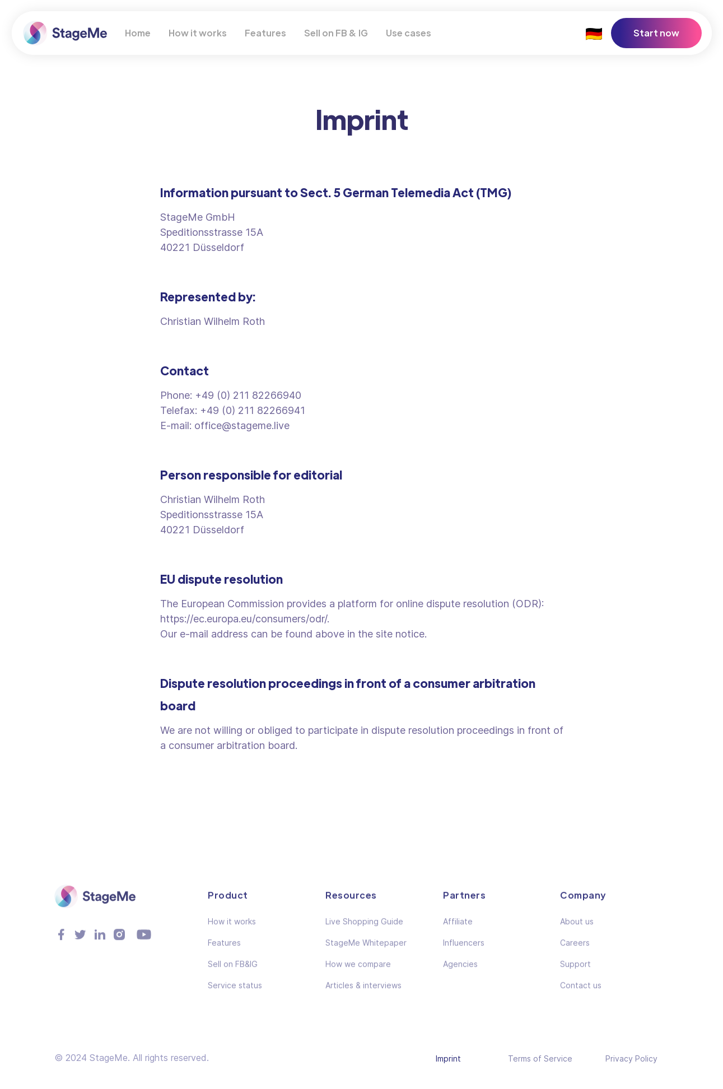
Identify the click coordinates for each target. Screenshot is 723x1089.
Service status (235, 992)
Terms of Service (540, 1058)
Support (575, 971)
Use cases (408, 33)
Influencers (463, 950)
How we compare (358, 971)
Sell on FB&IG (233, 971)
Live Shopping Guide (364, 928)
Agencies (460, 971)
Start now (656, 33)
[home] (65, 33)
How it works (198, 33)
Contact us (580, 992)
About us (577, 928)
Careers (575, 950)
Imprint (448, 1058)
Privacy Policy (631, 1058)
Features (265, 33)
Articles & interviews (363, 992)
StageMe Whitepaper (366, 950)
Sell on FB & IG (336, 33)
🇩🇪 (594, 33)
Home (138, 33)
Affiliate (458, 928)
